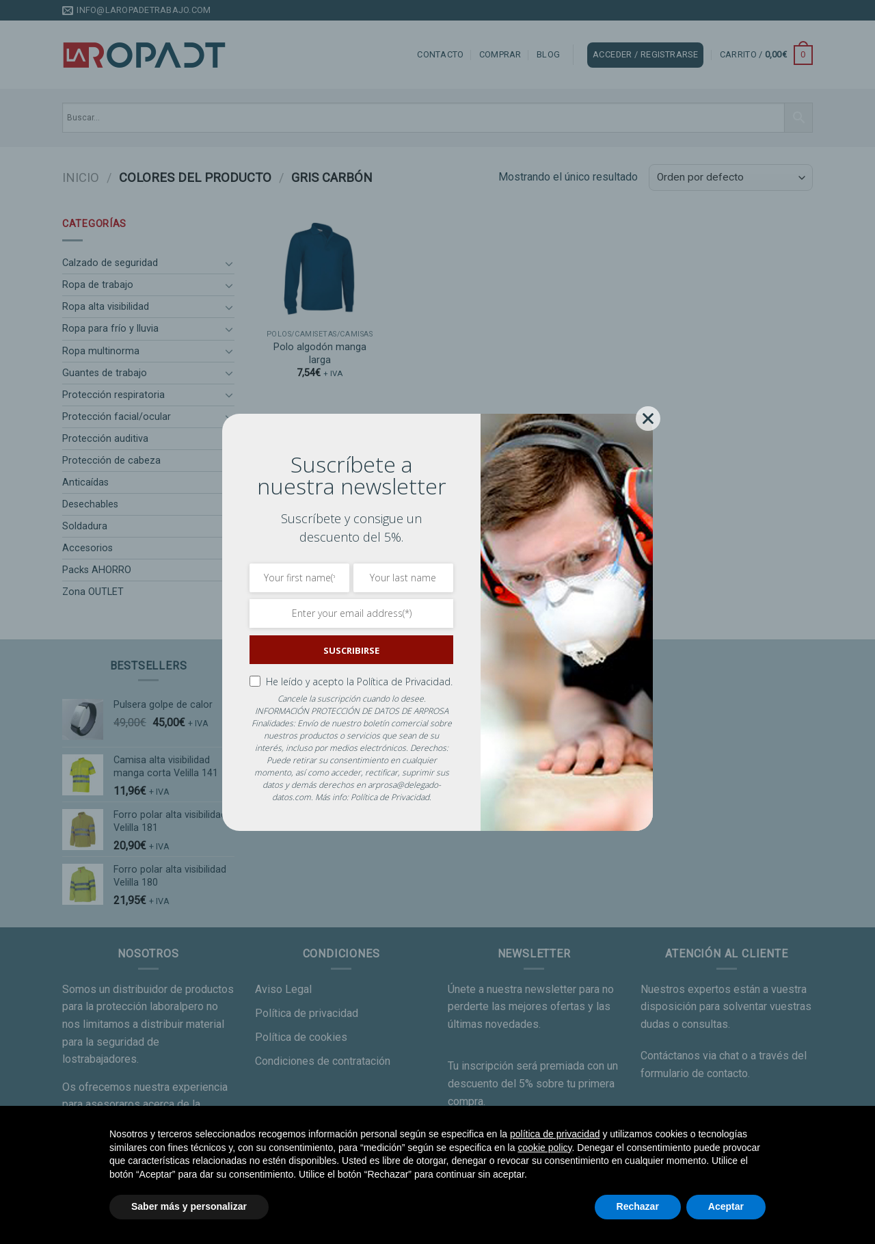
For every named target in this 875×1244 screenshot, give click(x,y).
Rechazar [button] (638, 1206)
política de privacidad (555, 1133)
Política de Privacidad (390, 797)
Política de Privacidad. (405, 681)
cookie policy (544, 1147)
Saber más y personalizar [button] (189, 1206)
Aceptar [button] (726, 1206)
